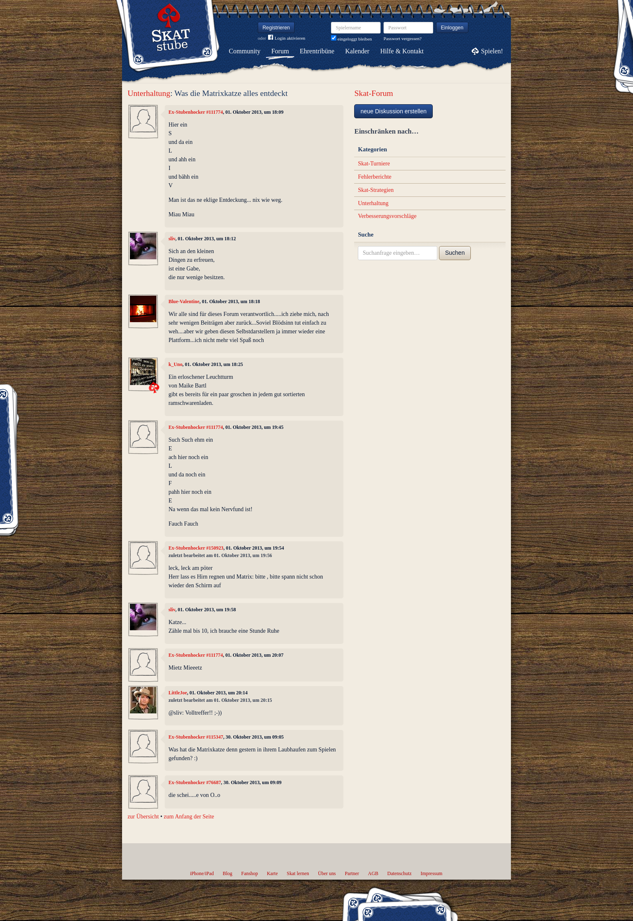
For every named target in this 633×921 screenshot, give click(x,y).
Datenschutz (399, 873)
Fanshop (249, 873)
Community (244, 51)
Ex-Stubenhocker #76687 (194, 782)
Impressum (431, 873)
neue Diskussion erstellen (393, 111)
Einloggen (452, 28)
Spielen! (492, 51)
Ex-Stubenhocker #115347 (195, 737)
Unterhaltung (148, 93)
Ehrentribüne (317, 51)
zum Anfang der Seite (189, 816)
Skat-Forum (373, 93)
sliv (171, 239)
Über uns (327, 873)
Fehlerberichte (374, 177)
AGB (373, 873)
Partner (352, 873)
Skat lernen (298, 873)
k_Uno (175, 364)
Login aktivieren (286, 38)
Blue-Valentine (183, 301)
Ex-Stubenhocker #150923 (195, 548)
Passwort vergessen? (403, 38)
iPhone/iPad (201, 873)
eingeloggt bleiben (351, 38)
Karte (272, 873)
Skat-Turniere (374, 163)
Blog (227, 873)
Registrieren (276, 28)
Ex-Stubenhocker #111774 (195, 112)
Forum (280, 51)
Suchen (455, 252)
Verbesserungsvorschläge (387, 216)
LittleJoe (177, 693)
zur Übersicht (143, 816)
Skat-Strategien (375, 190)
